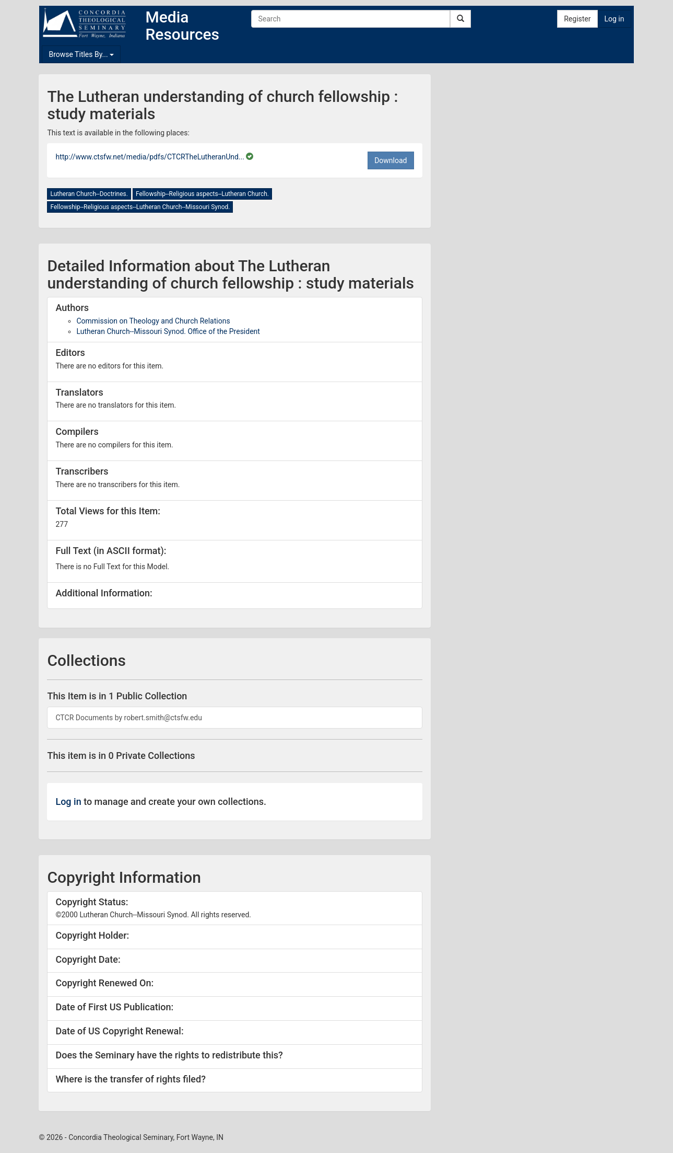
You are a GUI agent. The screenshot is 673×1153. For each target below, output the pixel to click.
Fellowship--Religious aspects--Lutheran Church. (202, 194)
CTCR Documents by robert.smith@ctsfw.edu (128, 717)
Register (577, 19)
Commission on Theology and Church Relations (153, 321)
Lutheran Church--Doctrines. (88, 194)
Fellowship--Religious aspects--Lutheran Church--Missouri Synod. (140, 207)
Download (390, 160)
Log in (614, 19)
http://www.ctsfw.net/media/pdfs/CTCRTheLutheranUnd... (150, 157)
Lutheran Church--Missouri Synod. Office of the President (167, 331)
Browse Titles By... (81, 54)
